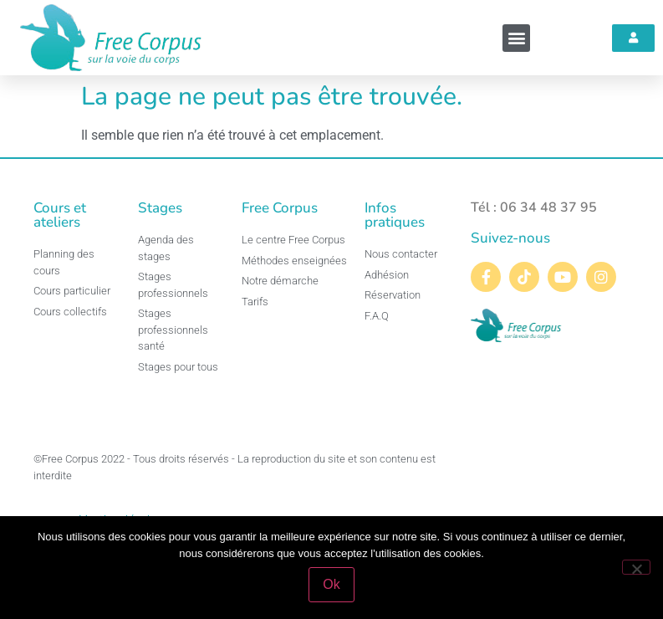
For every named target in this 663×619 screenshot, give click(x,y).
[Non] (636, 567)
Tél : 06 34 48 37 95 (534, 207)
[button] (516, 38)
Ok (331, 584)
